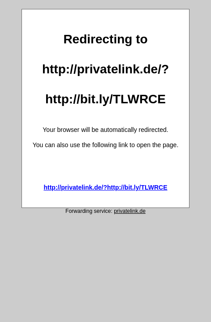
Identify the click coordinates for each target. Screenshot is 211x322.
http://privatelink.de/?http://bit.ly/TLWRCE (105, 187)
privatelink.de (130, 211)
